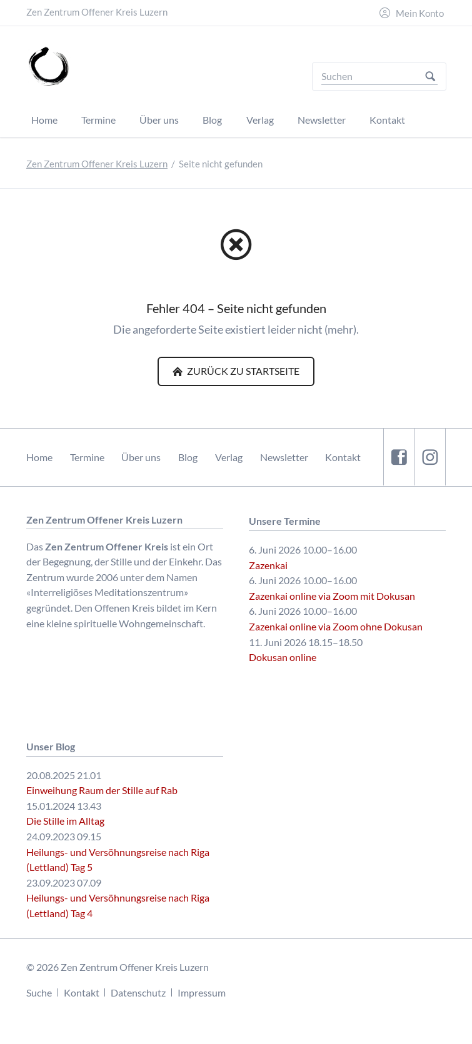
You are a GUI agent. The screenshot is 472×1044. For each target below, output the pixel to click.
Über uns (141, 457)
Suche (39, 992)
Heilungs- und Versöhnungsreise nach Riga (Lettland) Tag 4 (117, 905)
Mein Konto (420, 13)
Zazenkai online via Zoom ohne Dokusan (336, 626)
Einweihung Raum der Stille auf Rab (102, 790)
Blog (188, 457)
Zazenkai (268, 565)
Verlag (229, 457)
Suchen (430, 76)
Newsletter (284, 457)
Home (39, 457)
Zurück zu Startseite (242, 371)
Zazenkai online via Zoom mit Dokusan (332, 596)
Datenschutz (138, 992)
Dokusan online (282, 657)
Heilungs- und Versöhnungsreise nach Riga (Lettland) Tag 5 (117, 859)
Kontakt (343, 457)
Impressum (202, 992)
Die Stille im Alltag (65, 821)
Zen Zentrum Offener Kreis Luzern (97, 164)
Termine (87, 457)
